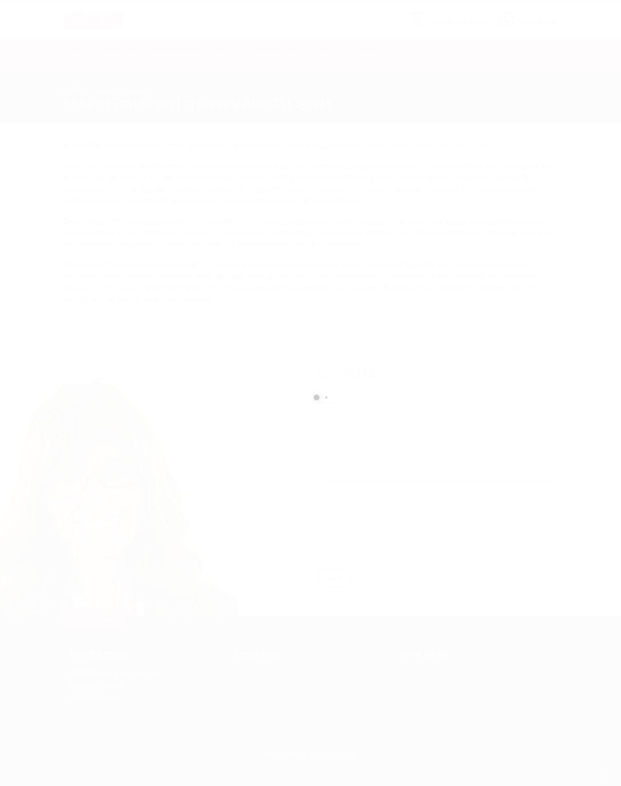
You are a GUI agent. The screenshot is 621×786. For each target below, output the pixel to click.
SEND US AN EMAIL (456, 15)
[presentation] (385, 545)
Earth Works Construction (257, 55)
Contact (366, 55)
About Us (325, 55)
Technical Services (175, 55)
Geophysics (118, 55)
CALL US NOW (536, 15)
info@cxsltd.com (460, 22)
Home (79, 55)
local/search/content (116, 89)
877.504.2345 (538, 22)
